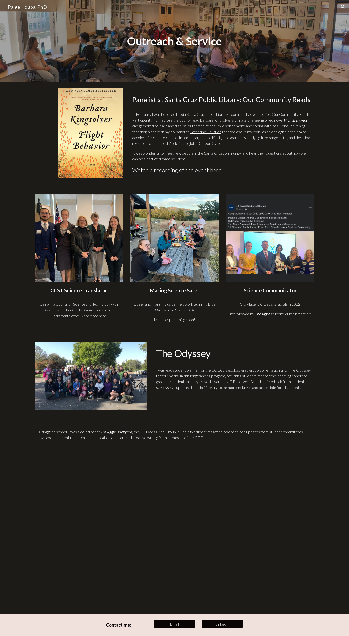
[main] (174, 41)
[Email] (174, 624)
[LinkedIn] (222, 624)
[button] (343, 7)
